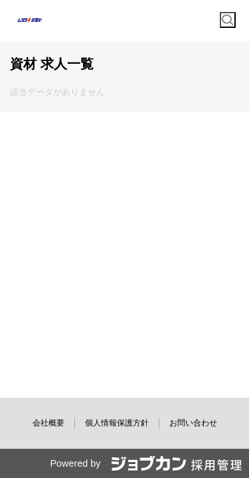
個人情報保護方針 (117, 423)
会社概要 (48, 423)
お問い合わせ (193, 423)
